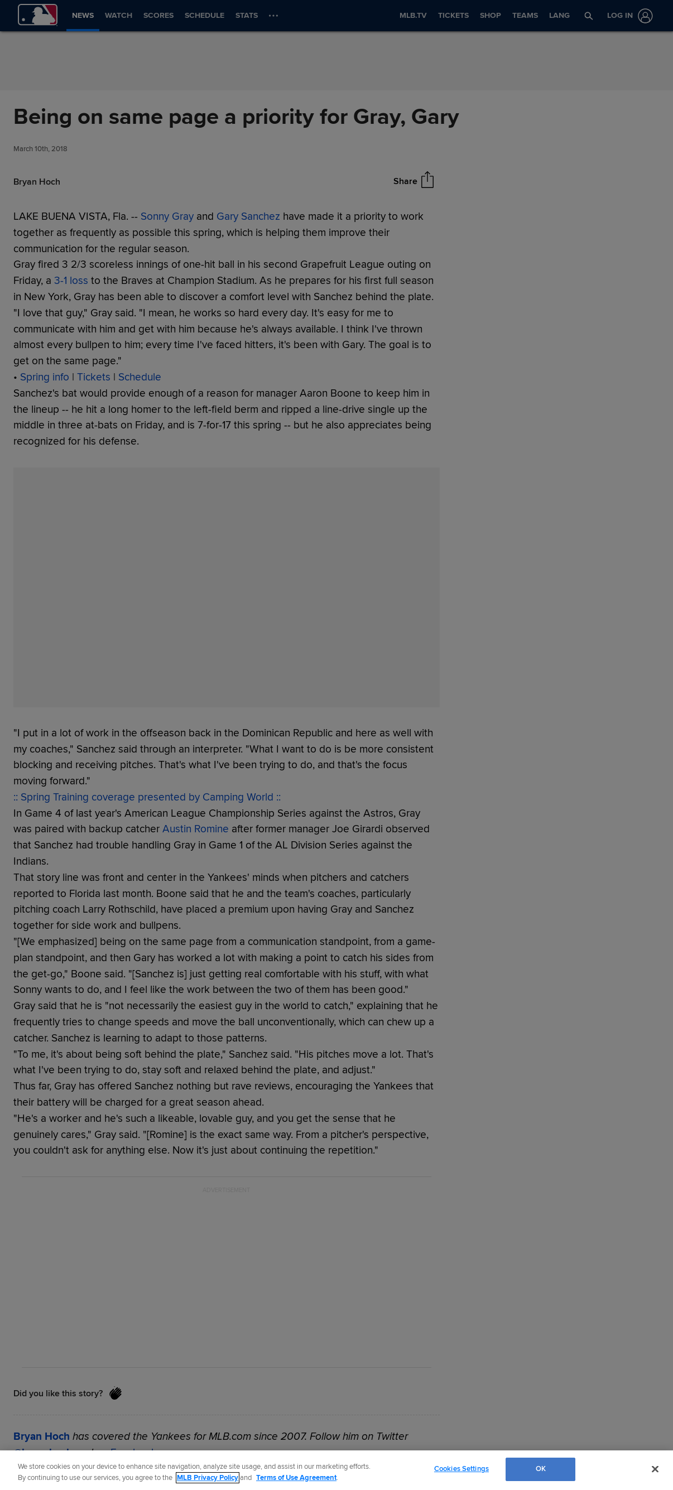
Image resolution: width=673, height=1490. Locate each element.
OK (541, 1468)
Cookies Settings (461, 1468)
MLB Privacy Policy (207, 1477)
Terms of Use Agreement (296, 1477)
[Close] (655, 1469)
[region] (336, 1470)
